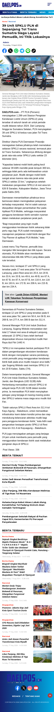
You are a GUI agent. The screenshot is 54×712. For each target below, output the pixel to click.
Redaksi (16, 696)
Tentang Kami (32, 696)
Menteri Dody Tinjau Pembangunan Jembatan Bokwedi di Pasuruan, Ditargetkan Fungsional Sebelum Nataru (14, 591)
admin (6, 42)
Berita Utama (10, 12)
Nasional (12, 22)
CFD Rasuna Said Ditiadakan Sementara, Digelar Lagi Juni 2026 (15, 625)
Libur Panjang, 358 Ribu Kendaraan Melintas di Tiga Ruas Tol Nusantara (15, 657)
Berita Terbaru (28, 12)
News (42, 12)
